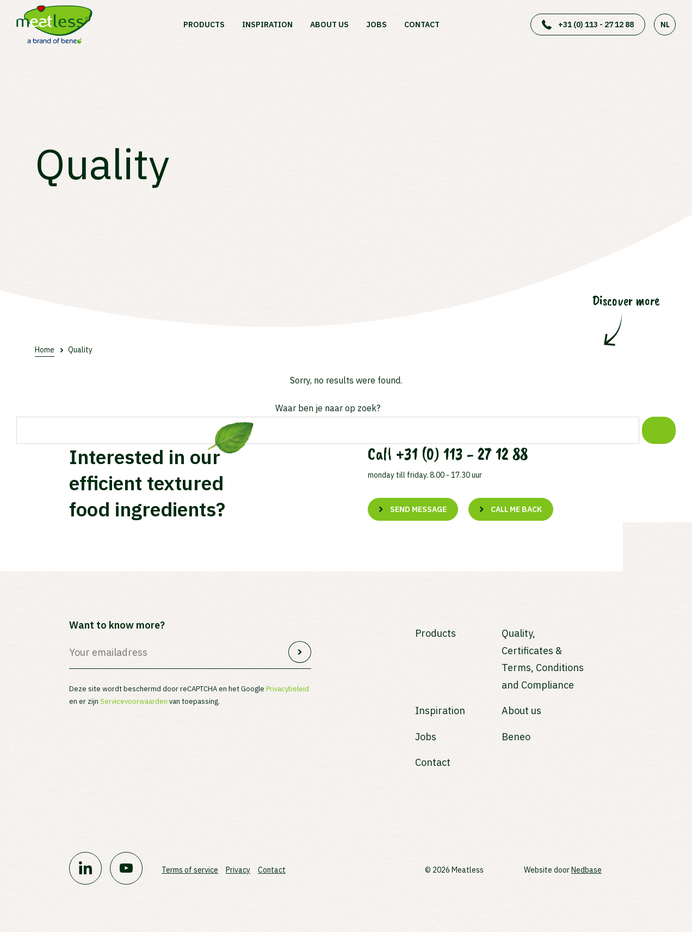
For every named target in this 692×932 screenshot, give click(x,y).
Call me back (516, 509)
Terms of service (190, 870)
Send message (418, 509)
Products (204, 24)
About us (329, 24)
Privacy (238, 870)
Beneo (516, 736)
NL (665, 24)
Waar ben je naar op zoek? (327, 408)
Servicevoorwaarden (134, 701)
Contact (422, 24)
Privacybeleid (287, 688)
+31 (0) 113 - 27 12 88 (596, 24)
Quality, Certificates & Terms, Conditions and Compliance (543, 659)
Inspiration (267, 24)
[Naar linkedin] (85, 868)
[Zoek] (659, 430)
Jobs (376, 24)
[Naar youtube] (126, 868)
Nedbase (586, 870)
